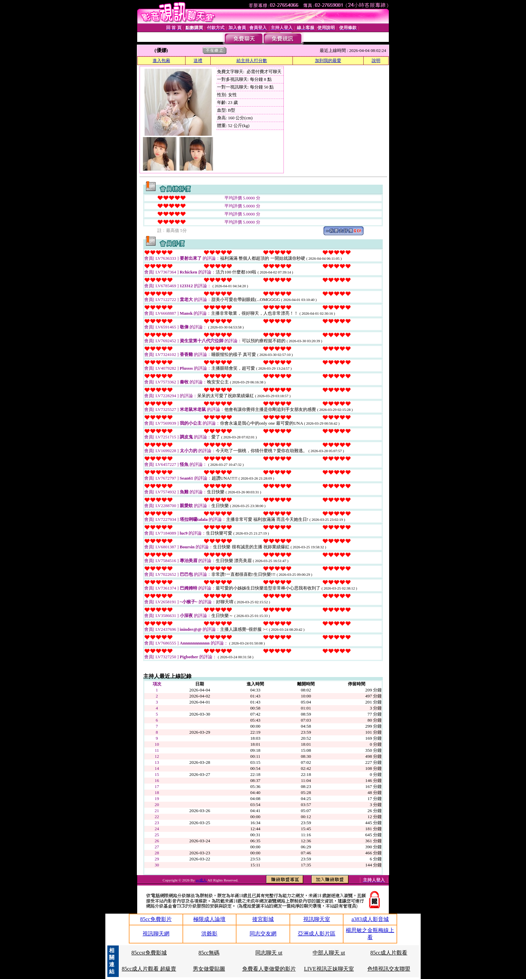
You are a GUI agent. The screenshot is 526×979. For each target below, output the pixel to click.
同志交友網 (263, 933)
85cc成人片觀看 (388, 953)
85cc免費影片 (156, 919)
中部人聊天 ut (329, 953)
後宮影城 (263, 919)
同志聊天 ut (268, 953)
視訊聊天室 (316, 919)
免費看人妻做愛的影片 (269, 969)
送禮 (198, 60)
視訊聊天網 (156, 933)
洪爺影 (209, 933)
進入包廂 (161, 60)
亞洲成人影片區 (316, 933)
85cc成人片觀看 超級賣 (149, 969)
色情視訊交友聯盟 (388, 969)
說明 (376, 60)
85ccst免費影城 (149, 953)
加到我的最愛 (328, 60)
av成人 (201, 880)
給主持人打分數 (251, 60)
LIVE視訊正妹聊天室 (329, 969)
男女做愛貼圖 (209, 969)
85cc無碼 (209, 953)
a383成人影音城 (370, 919)
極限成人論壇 (209, 919)
